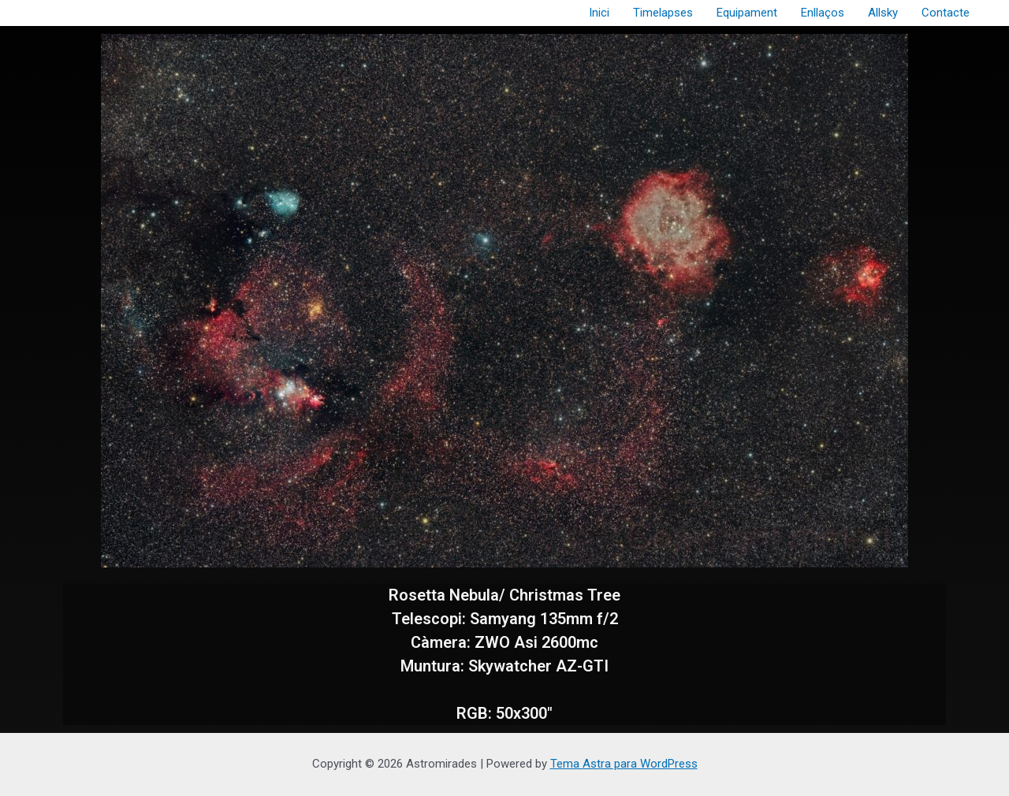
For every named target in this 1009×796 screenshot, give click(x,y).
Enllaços (822, 13)
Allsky (883, 13)
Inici (599, 13)
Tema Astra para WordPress (624, 764)
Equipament (747, 13)
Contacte (946, 13)
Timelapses (663, 13)
